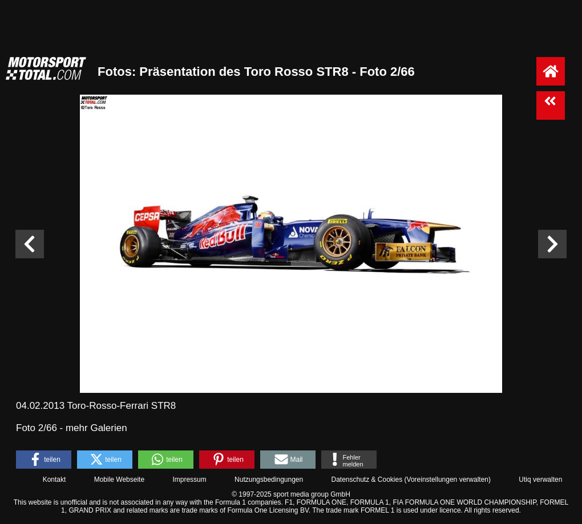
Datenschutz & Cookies (366, 480)
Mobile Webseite (119, 480)
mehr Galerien (96, 428)
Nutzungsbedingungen (269, 480)
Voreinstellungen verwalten (447, 480)
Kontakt (54, 480)
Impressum (189, 480)
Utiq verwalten (540, 480)
